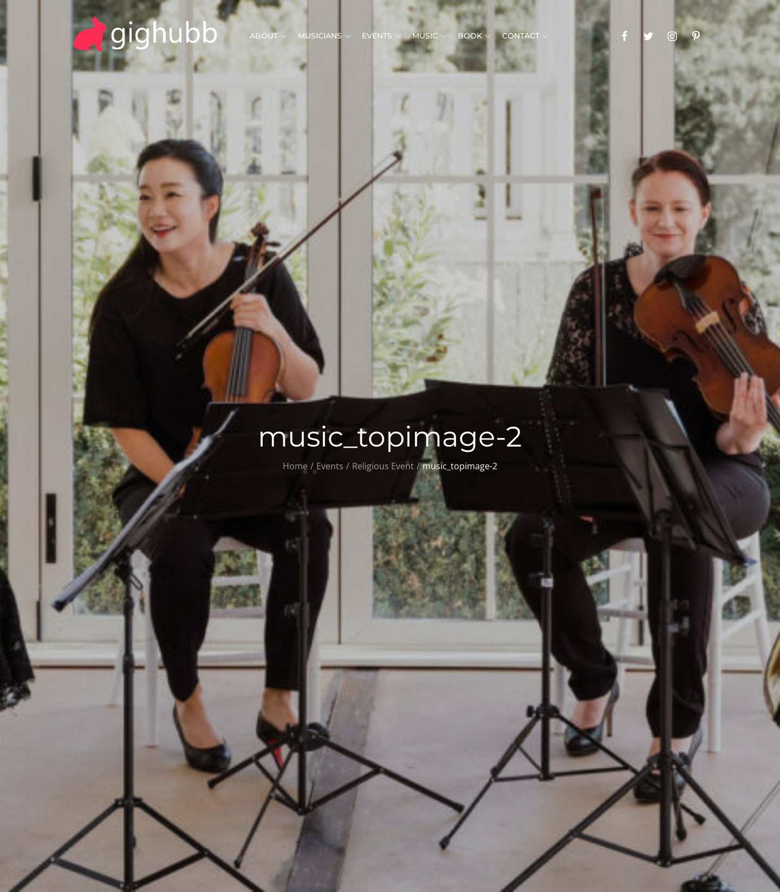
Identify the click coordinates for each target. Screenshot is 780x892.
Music (429, 36)
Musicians (324, 36)
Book (474, 36)
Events (381, 36)
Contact (525, 36)
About (268, 36)
